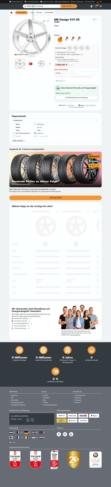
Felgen (32, 12)
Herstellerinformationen (18, 393)
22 (72, 40)
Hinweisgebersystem (17, 390)
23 (78, 40)
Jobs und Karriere (80, 383)
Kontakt (45, 383)
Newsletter (46, 386)
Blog (44, 388)
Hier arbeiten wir (75, 323)
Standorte (78, 390)
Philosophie (78, 388)
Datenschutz (15, 388)
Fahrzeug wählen (21, 12)
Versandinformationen (50, 393)
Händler (45, 390)
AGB (12, 386)
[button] (55, 135)
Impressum (14, 383)
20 (66, 40)
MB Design (39, 12)
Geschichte (78, 386)
